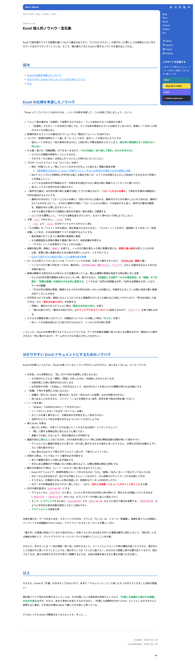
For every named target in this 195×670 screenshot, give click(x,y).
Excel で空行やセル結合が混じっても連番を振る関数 (58, 257)
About (169, 41)
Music (165, 21)
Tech (164, 18)
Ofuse (166, 80)
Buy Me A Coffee (174, 86)
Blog (164, 14)
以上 (29, 83)
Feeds (169, 49)
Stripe (166, 92)
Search (169, 45)
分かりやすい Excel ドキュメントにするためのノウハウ (56, 79)
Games (166, 25)
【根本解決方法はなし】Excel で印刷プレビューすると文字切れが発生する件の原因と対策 (83, 171)
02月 (53, 14)
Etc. (164, 33)
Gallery (166, 29)
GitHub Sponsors (174, 98)
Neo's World (32, 7)
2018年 (46, 14)
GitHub (169, 53)
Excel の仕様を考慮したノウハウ (44, 75)
